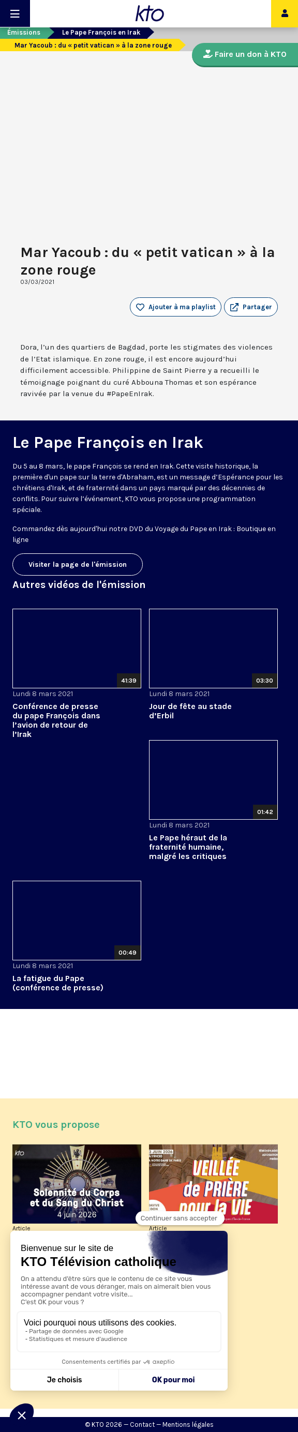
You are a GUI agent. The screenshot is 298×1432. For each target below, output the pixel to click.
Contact (142, 1424)
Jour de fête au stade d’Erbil (190, 710)
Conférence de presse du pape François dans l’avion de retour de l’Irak (56, 720)
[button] (251, 307)
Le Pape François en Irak (101, 32)
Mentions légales (188, 1424)
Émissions (23, 32)
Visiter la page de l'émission (77, 564)
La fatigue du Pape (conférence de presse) (57, 982)
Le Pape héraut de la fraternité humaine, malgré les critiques (188, 847)
